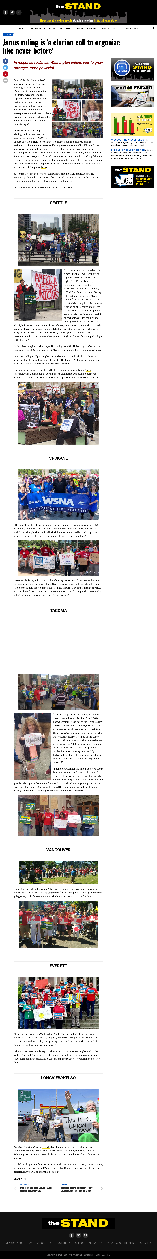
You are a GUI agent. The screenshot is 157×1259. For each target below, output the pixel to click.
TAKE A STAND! (131, 28)
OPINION (104, 28)
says (88, 369)
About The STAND (126, 1243)
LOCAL (52, 28)
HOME (21, 28)
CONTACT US (145, 1243)
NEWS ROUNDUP (36, 28)
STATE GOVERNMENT (85, 28)
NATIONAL (65, 28)
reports (46, 1146)
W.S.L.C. (116, 28)
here (43, 167)
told (50, 359)
